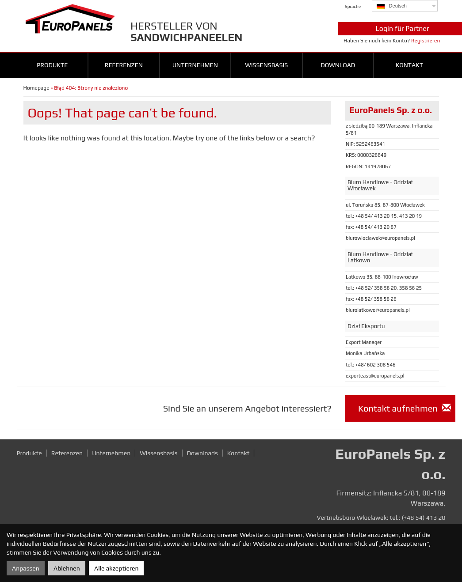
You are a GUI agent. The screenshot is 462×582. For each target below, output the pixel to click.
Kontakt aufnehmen (404, 408)
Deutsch (392, 6)
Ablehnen (66, 568)
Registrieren (425, 41)
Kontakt (409, 64)
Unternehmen (195, 64)
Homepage (36, 88)
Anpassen (25, 568)
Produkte (52, 64)
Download (338, 64)
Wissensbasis (266, 64)
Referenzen (124, 64)
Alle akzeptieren (116, 568)
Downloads (202, 453)
